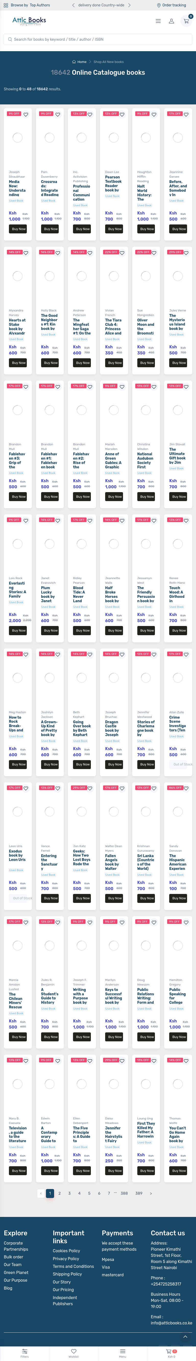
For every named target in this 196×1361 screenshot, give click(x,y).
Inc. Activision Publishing (80, 176)
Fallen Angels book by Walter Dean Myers (112, 841)
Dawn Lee (112, 172)
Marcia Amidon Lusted (14, 953)
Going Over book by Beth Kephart (82, 708)
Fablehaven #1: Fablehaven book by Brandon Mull (49, 457)
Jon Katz (79, 820)
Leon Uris (15, 820)
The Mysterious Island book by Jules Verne (177, 321)
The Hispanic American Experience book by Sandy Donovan (177, 843)
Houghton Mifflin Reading (144, 176)
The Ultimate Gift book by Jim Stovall (177, 448)
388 (124, 1152)
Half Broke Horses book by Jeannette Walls (113, 583)
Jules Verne (177, 305)
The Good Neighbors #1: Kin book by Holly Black (49, 321)
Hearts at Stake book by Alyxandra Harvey (17, 323)
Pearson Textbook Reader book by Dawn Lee (113, 186)
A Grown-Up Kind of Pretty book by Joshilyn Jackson (49, 712)
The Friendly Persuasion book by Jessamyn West (146, 583)
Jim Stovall (177, 434)
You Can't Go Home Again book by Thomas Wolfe (177, 1103)
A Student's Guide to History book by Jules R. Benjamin (49, 972)
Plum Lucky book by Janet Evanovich (49, 583)
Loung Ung (145, 1082)
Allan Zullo (176, 692)
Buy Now (19, 229)
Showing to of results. (32, 89)
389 (139, 1152)
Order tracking (171, 5)
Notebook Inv (176, 1337)
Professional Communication (81, 192)
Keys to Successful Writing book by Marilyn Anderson (113, 970)
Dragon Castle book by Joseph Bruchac (112, 710)
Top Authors (40, 5)
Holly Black (49, 305)
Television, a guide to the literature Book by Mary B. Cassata (18, 1105)
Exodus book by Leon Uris (17, 830)
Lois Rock (15, 563)
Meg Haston (17, 692)
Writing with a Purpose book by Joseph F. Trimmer (81, 970)
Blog (8, 1247)
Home (79, 62)
